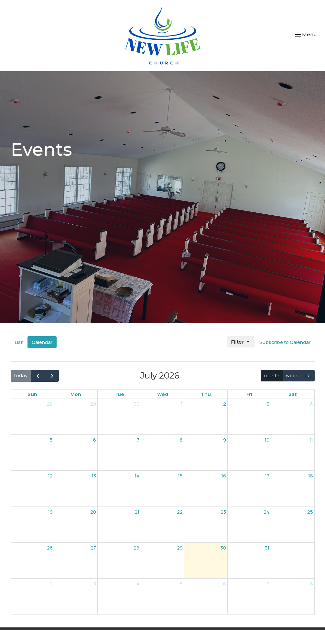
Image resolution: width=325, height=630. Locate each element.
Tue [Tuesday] (119, 394)
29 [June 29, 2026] (93, 403)
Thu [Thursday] (206, 394)
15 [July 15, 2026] (180, 475)
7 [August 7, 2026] (268, 583)
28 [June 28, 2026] (50, 403)
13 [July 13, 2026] (94, 475)
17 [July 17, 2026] (267, 475)
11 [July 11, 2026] (311, 439)
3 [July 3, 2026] (268, 403)
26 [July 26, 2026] (50, 547)
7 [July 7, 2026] (138, 439)
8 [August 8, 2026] (311, 583)
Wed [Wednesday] (162, 394)
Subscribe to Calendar (284, 342)
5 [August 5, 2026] (181, 583)
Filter (241, 341)
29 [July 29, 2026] (180, 547)
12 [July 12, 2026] (50, 475)
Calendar (42, 342)
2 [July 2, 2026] (224, 403)
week (292, 375)
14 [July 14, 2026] (137, 475)
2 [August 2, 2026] (51, 583)
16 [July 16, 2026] (223, 475)
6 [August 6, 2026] (224, 583)
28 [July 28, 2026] (136, 547)
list (308, 375)
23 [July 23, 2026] (223, 511)
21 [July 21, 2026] (137, 511)
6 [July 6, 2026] (94, 439)
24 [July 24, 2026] (266, 511)
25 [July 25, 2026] (310, 511)
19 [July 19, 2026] (50, 511)
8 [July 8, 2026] (181, 439)
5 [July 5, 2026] (51, 439)
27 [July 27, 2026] (93, 547)
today (20, 375)
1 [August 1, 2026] (312, 547)
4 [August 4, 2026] (137, 583)
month (271, 375)
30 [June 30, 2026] (136, 403)
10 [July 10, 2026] (267, 439)
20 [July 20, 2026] (93, 511)
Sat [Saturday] (292, 394)
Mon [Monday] (75, 394)
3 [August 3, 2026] (94, 583)
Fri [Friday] (249, 394)
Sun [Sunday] (32, 394)
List (19, 342)
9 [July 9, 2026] (224, 439)
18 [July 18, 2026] (310, 475)
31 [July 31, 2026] (267, 547)
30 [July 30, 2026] (223, 547)
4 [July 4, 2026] (311, 403)
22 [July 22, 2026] (180, 511)
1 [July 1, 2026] (182, 403)
